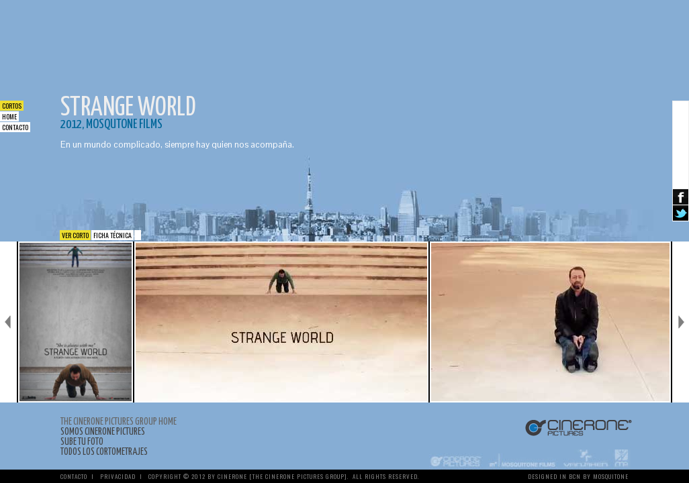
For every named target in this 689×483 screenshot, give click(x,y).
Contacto (15, 127)
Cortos (11, 106)
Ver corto (75, 235)
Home (9, 116)
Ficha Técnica (112, 235)
